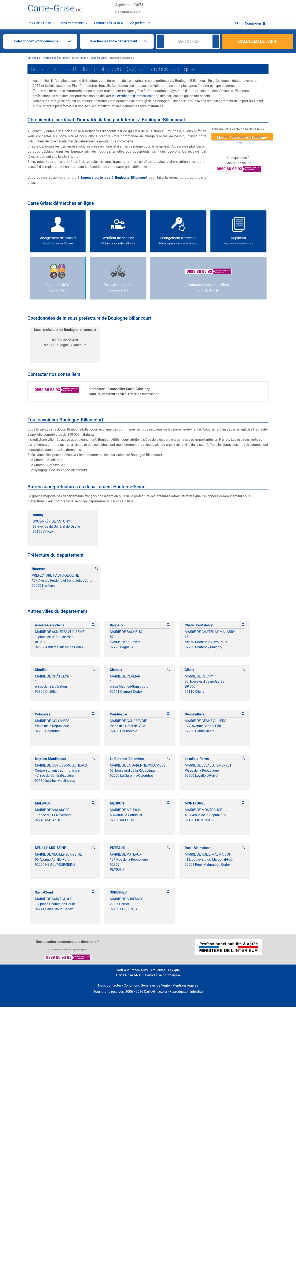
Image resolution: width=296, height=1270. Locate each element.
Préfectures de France (55, 57)
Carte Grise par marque (162, 975)
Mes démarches (74, 23)
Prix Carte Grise (40, 23)
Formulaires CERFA (108, 23)
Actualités (157, 970)
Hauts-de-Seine (98, 57)
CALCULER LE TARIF (257, 41)
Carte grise (33, 57)
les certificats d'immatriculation (135, 96)
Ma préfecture (139, 23)
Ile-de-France (78, 57)
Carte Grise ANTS (129, 975)
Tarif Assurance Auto (132, 970)
